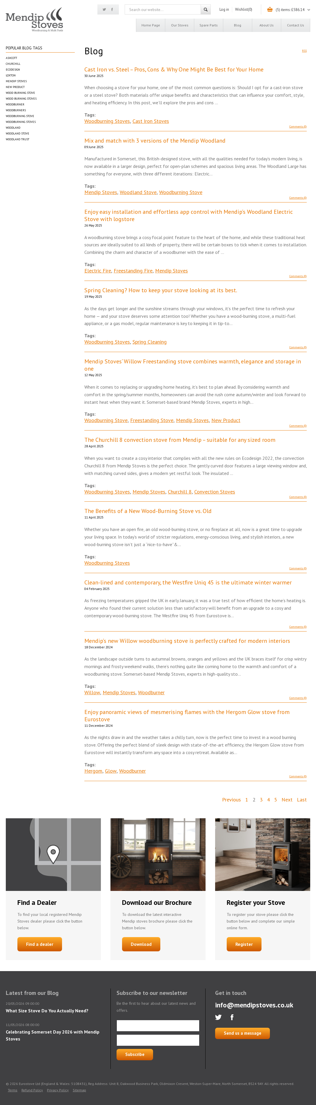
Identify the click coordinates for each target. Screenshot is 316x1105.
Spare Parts (208, 25)
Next (287, 799)
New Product (15, 87)
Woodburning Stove (20, 116)
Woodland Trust (17, 139)
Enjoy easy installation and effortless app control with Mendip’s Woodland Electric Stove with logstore (188, 215)
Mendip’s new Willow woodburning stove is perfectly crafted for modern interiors (187, 641)
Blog (237, 25)
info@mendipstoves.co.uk (254, 1004)
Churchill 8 (180, 491)
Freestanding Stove (151, 420)
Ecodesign (13, 69)
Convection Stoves (214, 491)
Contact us (295, 25)
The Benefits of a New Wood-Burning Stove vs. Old (148, 511)
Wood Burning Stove (20, 93)
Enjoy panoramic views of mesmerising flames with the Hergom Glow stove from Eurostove (187, 715)
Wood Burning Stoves (21, 99)
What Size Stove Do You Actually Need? (47, 1010)
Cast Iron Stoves (150, 121)
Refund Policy (32, 1090)
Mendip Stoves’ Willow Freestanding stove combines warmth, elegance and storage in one (192, 365)
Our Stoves (179, 25)
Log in (224, 9)
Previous (231, 799)
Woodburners (16, 110)
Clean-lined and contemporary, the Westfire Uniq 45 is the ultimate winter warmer (188, 582)
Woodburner (15, 104)
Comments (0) (298, 126)
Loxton (11, 75)
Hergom (93, 770)
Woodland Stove (17, 133)
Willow (92, 692)
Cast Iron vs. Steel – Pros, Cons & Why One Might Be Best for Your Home (174, 69)
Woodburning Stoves (21, 122)
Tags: (90, 114)
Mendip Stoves (16, 81)
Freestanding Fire (133, 270)
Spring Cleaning (149, 341)
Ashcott (11, 58)
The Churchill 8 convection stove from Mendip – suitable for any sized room (179, 440)
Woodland (13, 128)
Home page (150, 25)
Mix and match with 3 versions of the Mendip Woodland (155, 140)
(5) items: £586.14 (290, 9)
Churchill (13, 64)
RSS (304, 50)
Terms (12, 1090)
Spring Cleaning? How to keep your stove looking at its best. (160, 290)
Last (302, 799)
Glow (111, 770)
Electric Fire (97, 270)
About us (266, 25)
